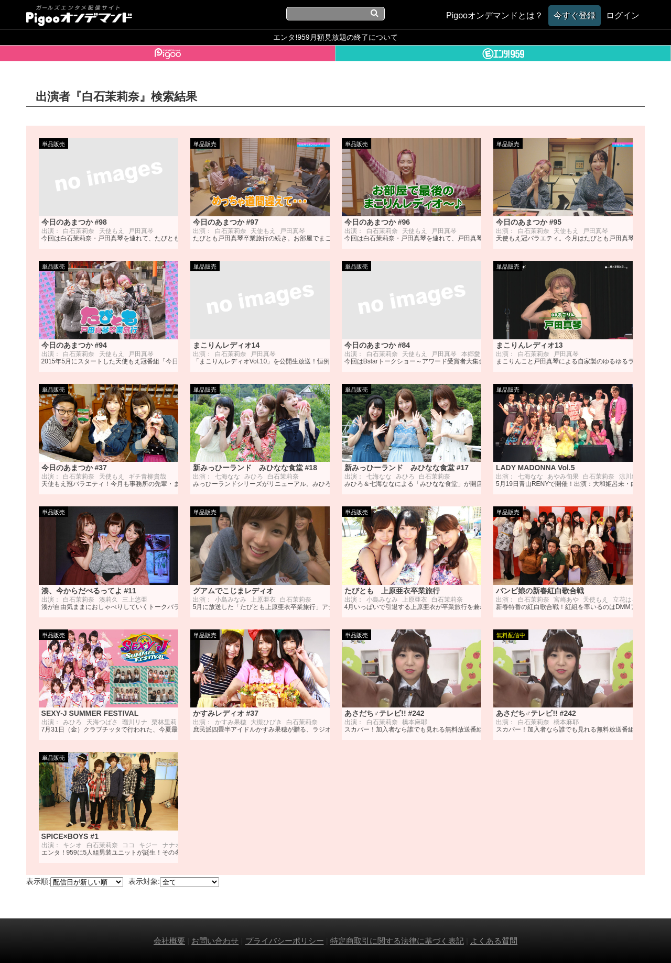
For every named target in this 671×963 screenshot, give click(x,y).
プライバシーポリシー (284, 940)
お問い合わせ (215, 940)
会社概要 (169, 940)
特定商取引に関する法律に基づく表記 (397, 940)
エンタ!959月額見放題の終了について (335, 37)
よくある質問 (493, 940)
